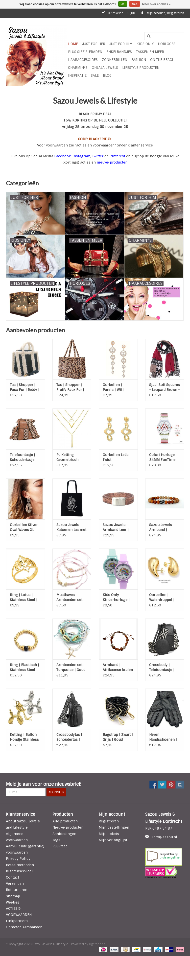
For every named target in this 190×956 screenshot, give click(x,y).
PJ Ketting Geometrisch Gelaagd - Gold (68, 457)
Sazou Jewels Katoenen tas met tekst (71, 527)
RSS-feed (60, 846)
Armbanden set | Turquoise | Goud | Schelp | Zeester (71, 667)
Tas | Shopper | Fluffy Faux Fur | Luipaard (70, 387)
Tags (56, 840)
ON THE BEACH (162, 59)
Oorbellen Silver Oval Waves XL (24, 527)
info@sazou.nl (164, 837)
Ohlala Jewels (105, 67)
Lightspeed (97, 944)
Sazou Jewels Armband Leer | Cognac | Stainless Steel (116, 527)
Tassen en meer (150, 51)
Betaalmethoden (20, 865)
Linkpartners (17, 921)
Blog (107, 75)
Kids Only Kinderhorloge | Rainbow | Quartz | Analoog (117, 597)
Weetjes (12, 902)
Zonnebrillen (114, 59)
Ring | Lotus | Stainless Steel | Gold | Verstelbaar (25, 597)
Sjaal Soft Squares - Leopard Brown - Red (164, 387)
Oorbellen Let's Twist (115, 457)
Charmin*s (78, 67)
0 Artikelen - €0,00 (119, 13)
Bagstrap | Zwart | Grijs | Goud (118, 737)
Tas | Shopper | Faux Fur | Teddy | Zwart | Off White (24, 387)
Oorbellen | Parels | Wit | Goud (113, 387)
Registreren (109, 821)
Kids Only (145, 44)
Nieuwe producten (67, 827)
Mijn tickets (109, 834)
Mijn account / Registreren (162, 13)
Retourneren (16, 889)
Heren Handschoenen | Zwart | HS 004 (163, 737)
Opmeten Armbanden (24, 927)
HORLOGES (166, 44)
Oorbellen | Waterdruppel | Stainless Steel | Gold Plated (163, 597)
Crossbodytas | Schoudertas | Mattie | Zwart (69, 737)
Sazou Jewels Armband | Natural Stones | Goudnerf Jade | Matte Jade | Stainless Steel (163, 527)
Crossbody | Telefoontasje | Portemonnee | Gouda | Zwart (162, 667)
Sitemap (13, 896)
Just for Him (120, 44)
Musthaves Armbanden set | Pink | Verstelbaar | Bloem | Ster (71, 597)
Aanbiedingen (64, 834)
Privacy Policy (18, 858)
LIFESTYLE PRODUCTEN (140, 67)
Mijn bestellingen (114, 827)
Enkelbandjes (119, 51)
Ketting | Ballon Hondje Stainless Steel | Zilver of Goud (24, 737)
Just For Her (93, 44)
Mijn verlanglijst (113, 840)
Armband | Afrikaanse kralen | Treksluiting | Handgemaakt (118, 667)
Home (73, 44)
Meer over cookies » (156, 4)
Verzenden (15, 883)
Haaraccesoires (83, 59)
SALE (95, 75)
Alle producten (65, 821)
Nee (134, 4)
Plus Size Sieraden (85, 51)
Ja (122, 4)
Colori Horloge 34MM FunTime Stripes (162, 457)
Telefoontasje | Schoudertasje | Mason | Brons (23, 457)
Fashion (138, 59)
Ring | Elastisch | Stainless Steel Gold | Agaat (24, 667)
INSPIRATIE (77, 75)
